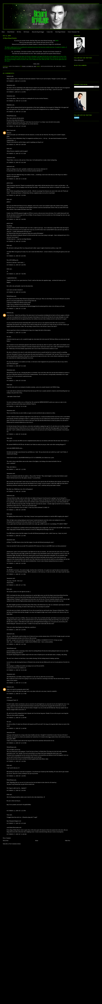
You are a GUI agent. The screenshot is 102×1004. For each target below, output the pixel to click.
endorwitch (9, 166)
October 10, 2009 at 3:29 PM (16, 195)
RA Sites (19, 32)
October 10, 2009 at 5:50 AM (16, 126)
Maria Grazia (10, 130)
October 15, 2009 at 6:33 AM (16, 823)
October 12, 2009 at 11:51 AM (16, 682)
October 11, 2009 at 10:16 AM (16, 406)
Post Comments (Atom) (15, 843)
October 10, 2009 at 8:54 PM (16, 292)
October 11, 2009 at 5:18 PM (16, 629)
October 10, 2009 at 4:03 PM (16, 256)
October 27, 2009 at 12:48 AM (17, 834)
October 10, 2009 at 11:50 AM (16, 179)
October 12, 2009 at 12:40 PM (16, 717)
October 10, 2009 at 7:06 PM (16, 273)
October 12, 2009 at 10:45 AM (17, 670)
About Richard (10, 32)
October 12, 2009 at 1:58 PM (16, 776)
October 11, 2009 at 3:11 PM (16, 574)
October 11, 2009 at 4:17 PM (16, 585)
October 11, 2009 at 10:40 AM (16, 434)
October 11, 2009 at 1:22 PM (16, 469)
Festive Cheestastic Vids (73, 32)
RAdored (9, 312)
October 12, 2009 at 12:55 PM (16, 743)
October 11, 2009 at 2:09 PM (16, 509)
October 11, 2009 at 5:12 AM (16, 332)
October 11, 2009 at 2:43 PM (16, 563)
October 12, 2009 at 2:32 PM (16, 810)
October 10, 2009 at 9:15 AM (16, 153)
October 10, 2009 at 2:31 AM (16, 111)
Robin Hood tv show (19, 830)
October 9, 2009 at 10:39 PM (16, 81)
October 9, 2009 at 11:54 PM (16, 92)
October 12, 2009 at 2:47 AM (16, 644)
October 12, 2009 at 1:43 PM (16, 761)
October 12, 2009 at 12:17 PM (16, 693)
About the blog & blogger (38, 32)
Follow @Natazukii (78, 60)
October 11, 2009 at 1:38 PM (16, 491)
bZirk (8, 148)
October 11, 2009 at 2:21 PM (16, 535)
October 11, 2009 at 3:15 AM (16, 308)
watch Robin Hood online (13, 827)
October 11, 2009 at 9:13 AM (16, 366)
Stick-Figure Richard (60, 32)
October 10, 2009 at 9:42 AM (16, 162)
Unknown (9, 687)
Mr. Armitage (57, 66)
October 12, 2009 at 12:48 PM (16, 728)
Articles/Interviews (47, 66)
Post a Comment (7, 838)
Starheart (9, 76)
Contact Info (50, 32)
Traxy (8, 814)
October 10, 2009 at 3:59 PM (16, 241)
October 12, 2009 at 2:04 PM (16, 790)
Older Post (67, 840)
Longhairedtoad (10, 278)
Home (3, 32)
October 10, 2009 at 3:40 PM (16, 219)
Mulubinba (9, 105)
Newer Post (5, 840)
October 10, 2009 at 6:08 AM (16, 144)
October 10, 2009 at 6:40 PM (16, 265)
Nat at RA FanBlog (11, 260)
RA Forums (26, 32)
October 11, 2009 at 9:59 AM (16, 380)
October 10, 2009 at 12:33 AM (17, 100)
